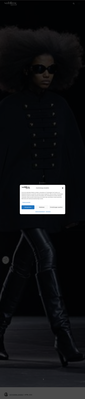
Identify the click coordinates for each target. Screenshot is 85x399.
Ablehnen (41, 207)
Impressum (48, 211)
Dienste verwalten (26, 202)
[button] (63, 188)
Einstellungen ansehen (56, 207)
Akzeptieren (28, 207)
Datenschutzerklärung (40, 211)
